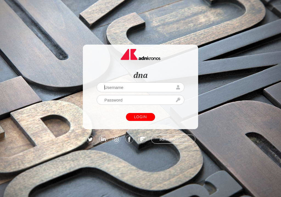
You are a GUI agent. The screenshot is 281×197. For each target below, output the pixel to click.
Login (140, 117)
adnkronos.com (173, 139)
